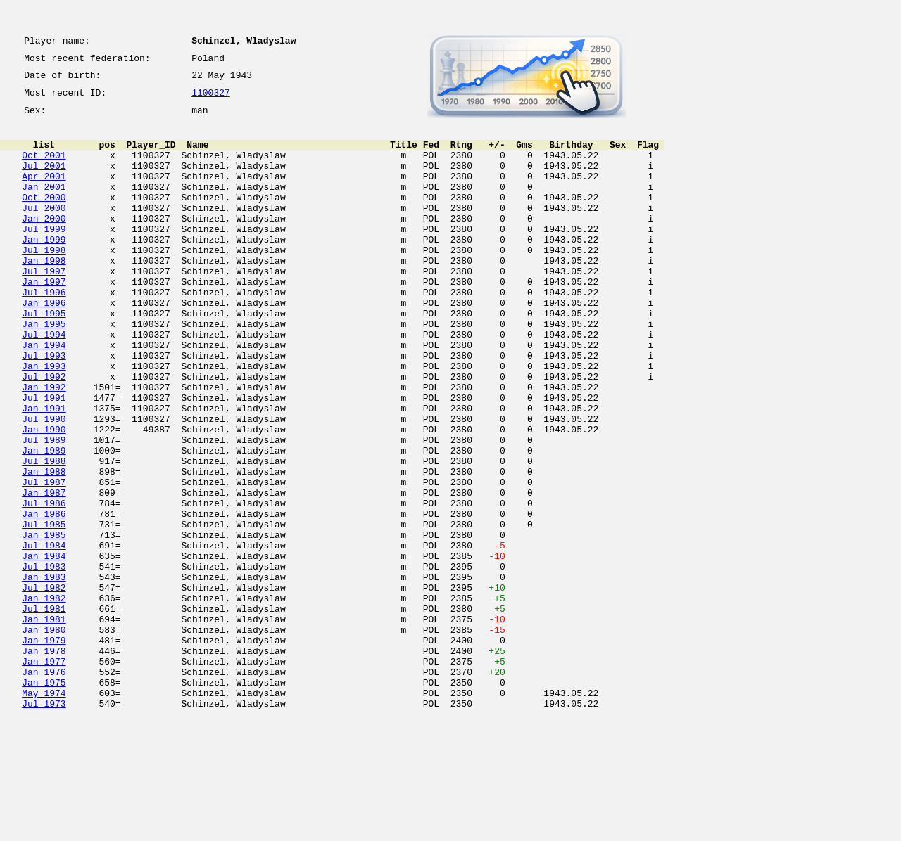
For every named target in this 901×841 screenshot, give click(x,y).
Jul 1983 (43, 661)
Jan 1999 (43, 268)
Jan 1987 (43, 572)
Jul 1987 (43, 559)
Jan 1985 (43, 623)
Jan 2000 (43, 243)
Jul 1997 (43, 306)
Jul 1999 (43, 256)
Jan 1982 (43, 699)
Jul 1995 (43, 357)
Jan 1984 (43, 648)
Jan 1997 (43, 319)
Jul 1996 (43, 332)
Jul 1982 (43, 686)
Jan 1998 (43, 294)
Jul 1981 (43, 711)
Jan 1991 (43, 471)
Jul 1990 (43, 483)
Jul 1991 (43, 458)
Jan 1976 (43, 787)
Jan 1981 (43, 724)
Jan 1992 (43, 445)
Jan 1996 (43, 344)
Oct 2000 (43, 218)
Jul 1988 (43, 534)
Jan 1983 (43, 673)
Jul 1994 (43, 382)
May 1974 (43, 813)
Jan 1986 (43, 597)
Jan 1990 (43, 496)
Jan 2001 (43, 205)
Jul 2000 (43, 230)
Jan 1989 (43, 521)
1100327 (210, 100)
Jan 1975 (43, 800)
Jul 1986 (43, 585)
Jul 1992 (43, 433)
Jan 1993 (43, 420)
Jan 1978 (43, 762)
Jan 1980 (43, 737)
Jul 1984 (43, 635)
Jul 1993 (43, 408)
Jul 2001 (43, 180)
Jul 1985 (43, 610)
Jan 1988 (43, 547)
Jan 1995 (43, 370)
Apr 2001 (43, 192)
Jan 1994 (43, 395)
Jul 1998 (43, 281)
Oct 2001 (43, 167)
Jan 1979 (43, 749)
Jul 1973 (43, 825)
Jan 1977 (43, 775)
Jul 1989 (43, 509)
